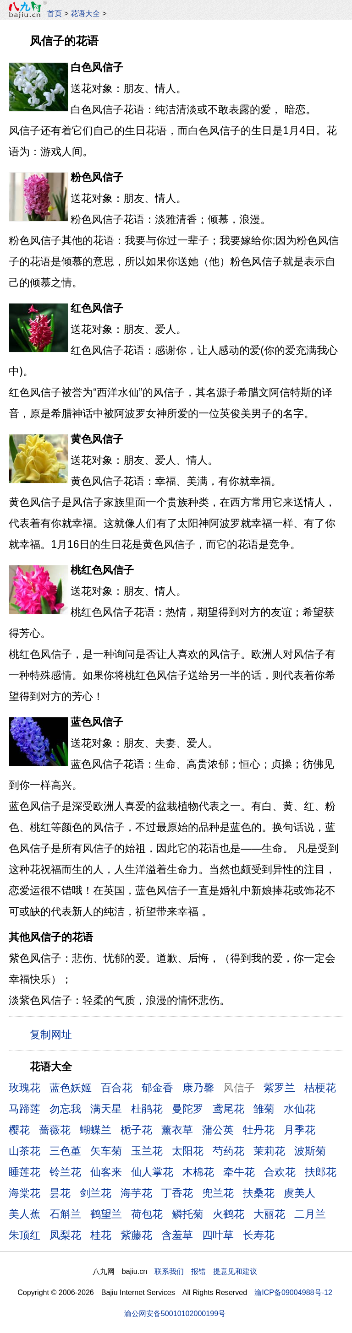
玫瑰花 (24, 1088)
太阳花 (188, 1151)
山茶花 (24, 1151)
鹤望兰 (106, 1214)
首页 (54, 13)
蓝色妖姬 (71, 1088)
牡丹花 (259, 1130)
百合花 (116, 1088)
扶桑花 (259, 1193)
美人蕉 (24, 1214)
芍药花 (228, 1151)
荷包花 (147, 1214)
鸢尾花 (228, 1109)
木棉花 (198, 1172)
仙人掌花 (152, 1172)
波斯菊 (310, 1151)
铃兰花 (65, 1172)
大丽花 (269, 1214)
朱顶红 (24, 1235)
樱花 (19, 1130)
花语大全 (85, 13)
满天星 (106, 1109)
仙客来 (106, 1172)
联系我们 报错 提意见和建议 (205, 1271)
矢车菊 (106, 1151)
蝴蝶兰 (95, 1130)
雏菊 (264, 1109)
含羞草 (177, 1235)
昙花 (60, 1193)
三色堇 (65, 1151)
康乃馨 (198, 1088)
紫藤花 (136, 1235)
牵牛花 (239, 1172)
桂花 (100, 1235)
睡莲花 (24, 1172)
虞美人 (299, 1193)
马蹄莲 (24, 1109)
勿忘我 (65, 1109)
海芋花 (136, 1193)
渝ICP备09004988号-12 (293, 1292)
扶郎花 (320, 1172)
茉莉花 (269, 1151)
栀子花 (136, 1130)
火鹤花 (228, 1214)
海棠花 (24, 1193)
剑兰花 (95, 1193)
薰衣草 (177, 1130)
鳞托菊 (188, 1214)
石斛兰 (65, 1214)
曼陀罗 (188, 1109)
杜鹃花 (147, 1109)
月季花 (299, 1130)
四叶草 (218, 1235)
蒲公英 (218, 1130)
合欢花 (280, 1172)
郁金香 (157, 1088)
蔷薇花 (55, 1130)
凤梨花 (65, 1235)
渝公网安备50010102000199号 (175, 1313)
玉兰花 (147, 1151)
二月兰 (310, 1214)
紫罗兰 (279, 1088)
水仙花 (299, 1109)
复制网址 (54, 1034)
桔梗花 (320, 1088)
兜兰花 (218, 1193)
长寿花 (259, 1235)
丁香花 (177, 1193)
